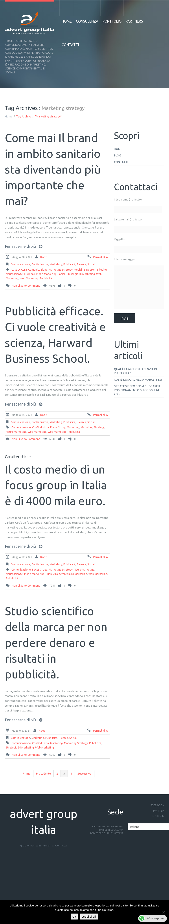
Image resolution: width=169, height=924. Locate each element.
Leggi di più (89, 916)
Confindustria (39, 264)
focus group (58, 427)
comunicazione (20, 264)
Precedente (43, 773)
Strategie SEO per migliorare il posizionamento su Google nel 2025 (137, 390)
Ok (74, 916)
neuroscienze (14, 274)
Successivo (84, 773)
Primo (27, 773)
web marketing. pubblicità (36, 278)
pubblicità (69, 264)
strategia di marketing (81, 274)
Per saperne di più (20, 246)
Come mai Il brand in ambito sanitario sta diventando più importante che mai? (53, 169)
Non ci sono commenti (26, 285)
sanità (62, 274)
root (43, 257)
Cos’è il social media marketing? (138, 379)
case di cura (19, 269)
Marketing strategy (61, 269)
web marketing (37, 431)
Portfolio (112, 21)
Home (67, 21)
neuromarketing (96, 269)
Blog (117, 155)
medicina (79, 269)
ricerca (81, 264)
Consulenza (87, 21)
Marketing (56, 264)
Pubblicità (52, 574)
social (91, 264)
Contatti (70, 45)
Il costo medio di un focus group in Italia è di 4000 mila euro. (56, 485)
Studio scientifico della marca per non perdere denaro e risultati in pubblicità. (56, 643)
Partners (134, 21)
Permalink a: (100, 257)
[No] (163, 912)
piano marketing (46, 274)
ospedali (29, 274)
